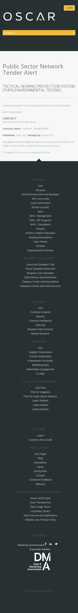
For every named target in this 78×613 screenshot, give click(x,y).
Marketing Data (40, 365)
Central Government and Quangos (40, 194)
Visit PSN (40, 387)
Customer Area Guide (40, 439)
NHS (40, 211)
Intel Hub (40, 325)
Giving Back (40, 471)
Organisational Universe (40, 250)
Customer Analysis (40, 312)
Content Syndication (40, 356)
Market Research (40, 333)
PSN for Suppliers (40, 392)
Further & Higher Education (40, 233)
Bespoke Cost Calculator (40, 273)
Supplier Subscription (40, 352)
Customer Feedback (40, 479)
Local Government (40, 203)
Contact (40, 475)
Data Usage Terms (40, 506)
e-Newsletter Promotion (40, 360)
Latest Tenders (40, 400)
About (40, 467)
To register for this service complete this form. (26, 152)
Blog (40, 458)
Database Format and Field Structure (40, 286)
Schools (40, 228)
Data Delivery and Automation (40, 277)
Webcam (40, 484)
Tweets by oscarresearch (30, 544)
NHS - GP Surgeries (40, 220)
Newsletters (40, 462)
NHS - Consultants (40, 224)
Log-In (40, 435)
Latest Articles (40, 405)
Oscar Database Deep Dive (40, 268)
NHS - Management (40, 215)
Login (69, 7)
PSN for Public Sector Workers (40, 396)
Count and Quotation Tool (40, 264)
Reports (40, 316)
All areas (40, 190)
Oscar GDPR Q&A (40, 498)
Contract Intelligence (40, 320)
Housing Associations (40, 237)
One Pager (40, 454)
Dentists (40, 246)
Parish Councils (40, 207)
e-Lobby (40, 373)
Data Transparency (40, 502)
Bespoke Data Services (40, 329)
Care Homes (40, 241)
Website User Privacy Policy (40, 519)
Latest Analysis (40, 409)
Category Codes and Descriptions (40, 281)
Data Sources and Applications (40, 515)
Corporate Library (40, 511)
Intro (40, 185)
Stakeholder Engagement (40, 369)
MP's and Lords (40, 198)
